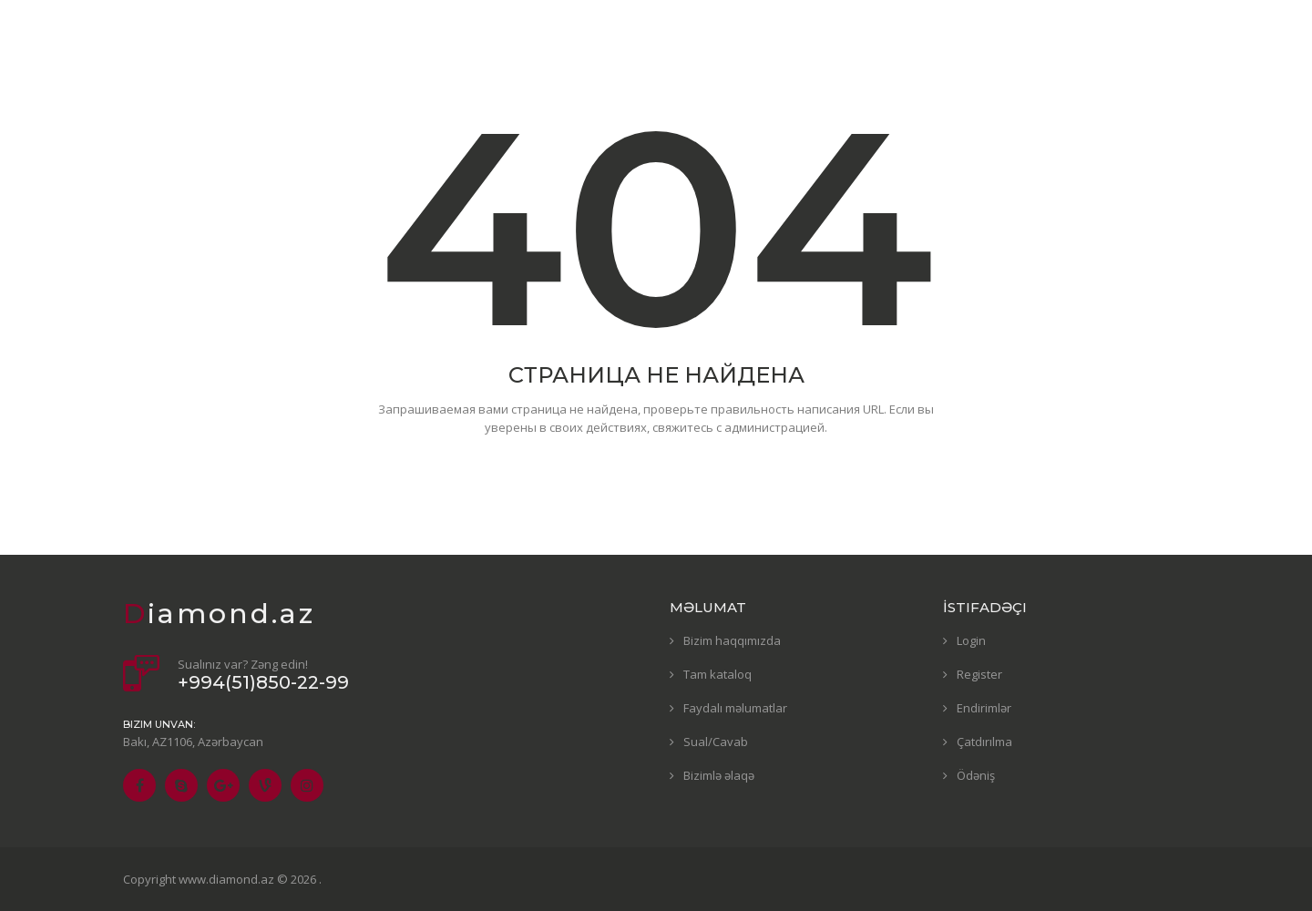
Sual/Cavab (715, 741)
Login (971, 640)
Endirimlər (984, 708)
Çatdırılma (984, 741)
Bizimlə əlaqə (718, 775)
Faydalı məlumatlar (735, 708)
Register (979, 674)
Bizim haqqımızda (732, 640)
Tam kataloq (717, 674)
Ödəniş (976, 775)
